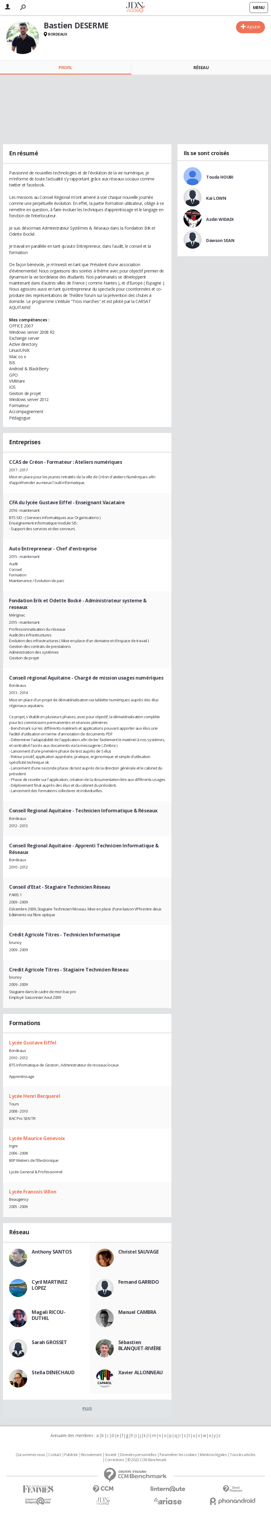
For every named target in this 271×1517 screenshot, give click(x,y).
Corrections (114, 1460)
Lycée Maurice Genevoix (37, 1138)
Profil (65, 67)
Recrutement (91, 1455)
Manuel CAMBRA (137, 1312)
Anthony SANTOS (52, 1251)
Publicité (71, 1455)
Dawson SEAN (220, 240)
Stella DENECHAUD (53, 1372)
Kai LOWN (216, 198)
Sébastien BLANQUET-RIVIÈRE (139, 1345)
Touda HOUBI (219, 177)
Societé (110, 1455)
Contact (54, 1455)
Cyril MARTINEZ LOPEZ (49, 1285)
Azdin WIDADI (220, 219)
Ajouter (253, 27)
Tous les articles (242, 1455)
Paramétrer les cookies (178, 1455)
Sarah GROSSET (49, 1342)
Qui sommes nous (30, 1455)
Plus (87, 1408)
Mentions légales (213, 1455)
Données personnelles (138, 1455)
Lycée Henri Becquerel (34, 1096)
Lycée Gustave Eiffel (32, 1042)
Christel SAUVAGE (138, 1251)
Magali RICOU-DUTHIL (48, 1315)
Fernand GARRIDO (138, 1282)
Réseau (201, 67)
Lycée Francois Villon (32, 1191)
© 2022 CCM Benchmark (146, 1460)
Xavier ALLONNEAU (140, 1372)
